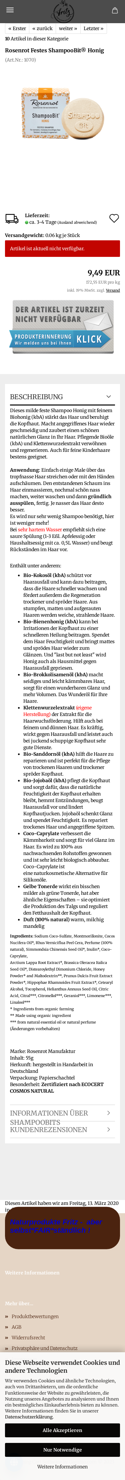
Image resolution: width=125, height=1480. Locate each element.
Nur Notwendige (62, 1450)
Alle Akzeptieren (62, 1430)
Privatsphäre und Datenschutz (45, 1348)
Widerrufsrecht (28, 1338)
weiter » (68, 28)
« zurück (42, 28)
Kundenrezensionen (48, 1129)
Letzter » (94, 28)
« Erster (17, 28)
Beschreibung (36, 397)
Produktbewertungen (35, 1316)
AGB (16, 1327)
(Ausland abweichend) (77, 222)
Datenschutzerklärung (29, 1417)
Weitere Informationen (62, 1467)
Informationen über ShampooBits (49, 1115)
